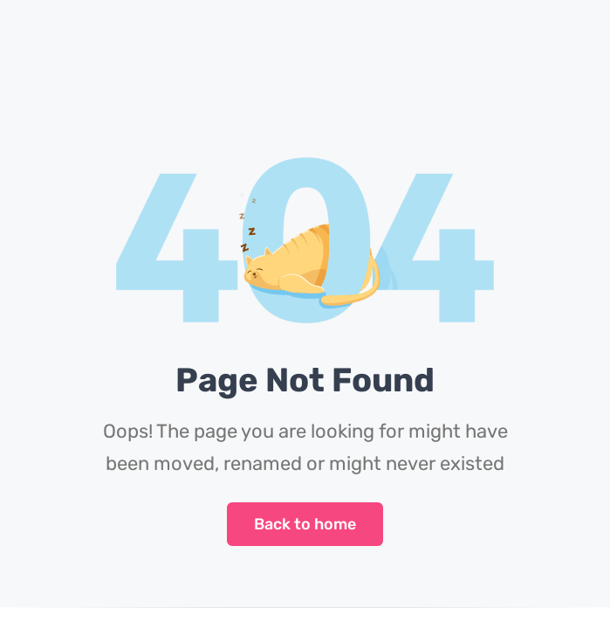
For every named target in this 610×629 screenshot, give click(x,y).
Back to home (305, 524)
